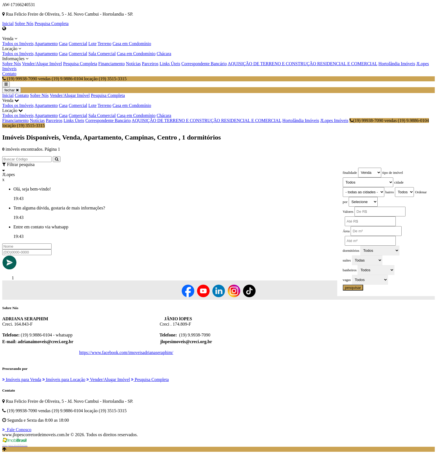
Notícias (133, 63)
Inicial (8, 23)
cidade (399, 182)
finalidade (350, 173)
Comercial (78, 43)
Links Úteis (170, 63)
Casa (63, 43)
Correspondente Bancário (204, 63)
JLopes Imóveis (334, 120)
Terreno (104, 43)
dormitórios (351, 251)
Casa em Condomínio (132, 43)
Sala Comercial (102, 53)
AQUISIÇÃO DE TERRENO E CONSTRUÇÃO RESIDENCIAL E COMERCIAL (302, 63)
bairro (389, 192)
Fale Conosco (16, 429)
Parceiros (150, 63)
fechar (11, 90)
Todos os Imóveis (18, 43)
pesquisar (353, 287)
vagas (347, 280)
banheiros (350, 270)
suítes (347, 260)
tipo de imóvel (392, 173)
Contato (9, 73)
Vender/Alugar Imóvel (42, 63)
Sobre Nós (24, 23)
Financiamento (111, 63)
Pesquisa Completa (52, 23)
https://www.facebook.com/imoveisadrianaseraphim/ (126, 352)
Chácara (164, 53)
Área (346, 231)
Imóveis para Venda (21, 379)
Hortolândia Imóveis (396, 63)
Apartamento (46, 43)
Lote (92, 43)
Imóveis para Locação (63, 379)
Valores (348, 212)
